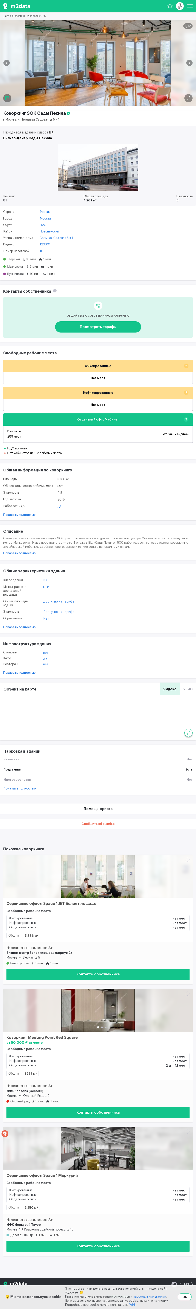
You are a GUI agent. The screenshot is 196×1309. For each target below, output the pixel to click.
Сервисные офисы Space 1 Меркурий (42, 1175)
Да (59, 506)
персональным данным (149, 1296)
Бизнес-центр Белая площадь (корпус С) (39, 952)
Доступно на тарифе (58, 601)
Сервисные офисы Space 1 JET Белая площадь (51, 904)
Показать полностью (19, 514)
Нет (46, 618)
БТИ (46, 587)
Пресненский (49, 231)
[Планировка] (188, 98)
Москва (45, 218)
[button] (6, 63)
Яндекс (169, 689)
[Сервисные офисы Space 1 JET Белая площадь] (98, 876)
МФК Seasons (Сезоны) (24, 1090)
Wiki (132, 1304)
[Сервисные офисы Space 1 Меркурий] (98, 1148)
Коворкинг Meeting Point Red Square (42, 1037)
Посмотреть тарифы (98, 327)
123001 (45, 244)
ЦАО (43, 225)
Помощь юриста (98, 809)
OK (184, 1296)
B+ (45, 580)
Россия (45, 211)
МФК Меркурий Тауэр (23, 1224)
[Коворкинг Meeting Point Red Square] (98, 1010)
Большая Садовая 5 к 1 (56, 238)
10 (41, 251)
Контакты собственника (98, 974)
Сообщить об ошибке (98, 824)
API (186, 1284)
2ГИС (188, 689)
